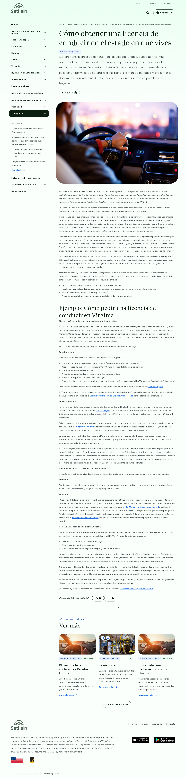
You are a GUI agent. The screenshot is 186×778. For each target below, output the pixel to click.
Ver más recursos (115, 704)
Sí (100, 598)
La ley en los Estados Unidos (25, 178)
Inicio (36, 12)
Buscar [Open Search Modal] (148, 12)
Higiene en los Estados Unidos (26, 72)
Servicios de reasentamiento (26, 100)
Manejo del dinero (20, 86)
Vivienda (15, 66)
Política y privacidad (52, 773)
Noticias (139, 3)
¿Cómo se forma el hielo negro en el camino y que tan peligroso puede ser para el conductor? (28, 141)
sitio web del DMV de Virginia (85, 517)
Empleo (15, 53)
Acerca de (152, 3)
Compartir (67, 92)
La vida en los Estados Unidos (59, 12)
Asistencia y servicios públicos (27, 93)
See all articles (18, 170)
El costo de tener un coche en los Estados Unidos (27, 130)
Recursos (88, 12)
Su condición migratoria (23, 184)
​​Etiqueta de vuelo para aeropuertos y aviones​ (28, 163)
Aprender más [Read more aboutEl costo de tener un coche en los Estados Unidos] (66, 695)
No (112, 598)
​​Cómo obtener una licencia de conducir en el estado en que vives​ (28, 153)
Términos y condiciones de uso (26, 774)
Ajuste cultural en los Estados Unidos (26, 32)
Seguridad (16, 106)
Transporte (17, 113)
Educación (16, 46)
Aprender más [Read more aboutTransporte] (106, 687)
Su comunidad (18, 191)
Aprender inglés (19, 79)
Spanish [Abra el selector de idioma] (164, 12)
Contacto (167, 3)
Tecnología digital (20, 39)
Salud (14, 59)
